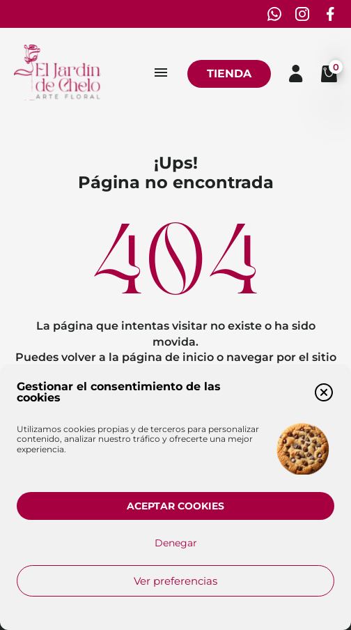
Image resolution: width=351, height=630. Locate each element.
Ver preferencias (175, 580)
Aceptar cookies (175, 506)
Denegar (176, 543)
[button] (324, 392)
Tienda (229, 73)
